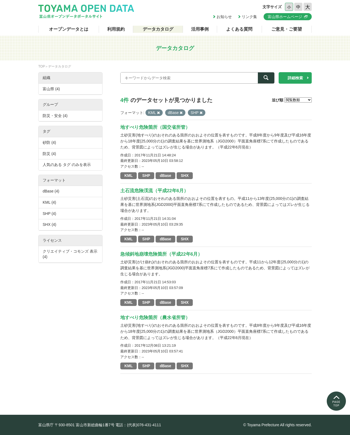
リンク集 (249, 17)
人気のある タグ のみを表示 (67, 164)
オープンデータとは (68, 29)
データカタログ (158, 29)
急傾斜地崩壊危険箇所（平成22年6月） (161, 254)
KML (128, 175)
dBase (165, 175)
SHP (146, 175)
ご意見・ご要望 (286, 29)
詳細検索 (295, 78)
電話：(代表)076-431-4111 (138, 425)
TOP (41, 66)
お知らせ (224, 17)
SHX (185, 175)
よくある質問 (239, 29)
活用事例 (200, 29)
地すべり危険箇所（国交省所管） (155, 127)
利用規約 (116, 29)
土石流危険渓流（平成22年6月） (154, 190)
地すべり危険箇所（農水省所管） (155, 317)
